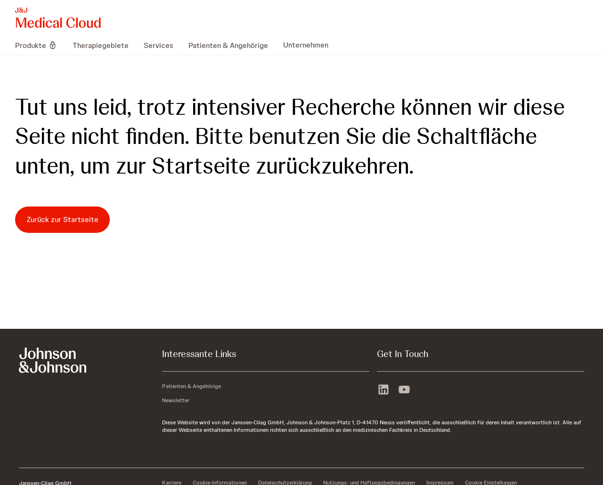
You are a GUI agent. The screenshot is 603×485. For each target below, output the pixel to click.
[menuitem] (40, 45)
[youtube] (404, 390)
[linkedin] (383, 390)
